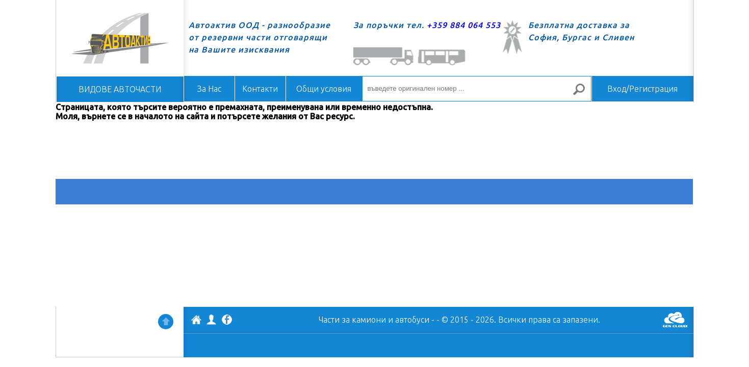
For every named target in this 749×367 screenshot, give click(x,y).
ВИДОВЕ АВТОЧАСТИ (120, 89)
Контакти (260, 88)
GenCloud (675, 319)
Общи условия (323, 88)
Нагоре (165, 321)
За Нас (209, 88)
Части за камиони (352, 319)
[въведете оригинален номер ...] (476, 88)
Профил (211, 319)
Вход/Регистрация (642, 88)
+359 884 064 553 (464, 25)
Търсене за (583, 93)
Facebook (227, 320)
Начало (120, 38)
